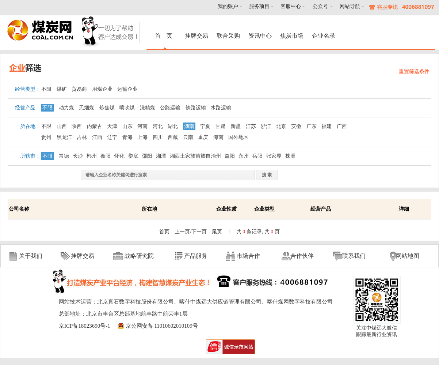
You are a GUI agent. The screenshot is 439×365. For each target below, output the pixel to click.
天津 (112, 126)
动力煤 (66, 107)
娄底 (133, 156)
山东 (127, 126)
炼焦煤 (107, 107)
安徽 (296, 126)
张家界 (274, 156)
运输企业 (127, 89)
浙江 (266, 126)
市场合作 (248, 256)
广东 (311, 126)
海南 (218, 137)
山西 (62, 126)
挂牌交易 (196, 36)
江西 (97, 137)
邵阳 (147, 156)
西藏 (173, 137)
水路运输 (221, 107)
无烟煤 (86, 107)
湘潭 (161, 156)
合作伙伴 (302, 256)
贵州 (46, 137)
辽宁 (112, 137)
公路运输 (170, 107)
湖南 (189, 126)
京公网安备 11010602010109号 (162, 326)
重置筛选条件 (414, 71)
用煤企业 (102, 89)
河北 (158, 126)
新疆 (235, 126)
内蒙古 (94, 126)
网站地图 (407, 256)
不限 (46, 89)
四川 (158, 137)
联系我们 (354, 256)
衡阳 (105, 156)
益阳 (230, 156)
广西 (342, 126)
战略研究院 (139, 256)
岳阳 (257, 156)
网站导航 (350, 6)
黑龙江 (64, 137)
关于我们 (30, 256)
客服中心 (290, 6)
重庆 (203, 137)
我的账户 (228, 6)
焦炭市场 (292, 36)
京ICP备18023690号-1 (84, 326)
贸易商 (79, 89)
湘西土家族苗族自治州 (195, 156)
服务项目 (259, 6)
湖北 (173, 126)
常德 (64, 156)
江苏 (251, 126)
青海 (127, 137)
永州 (243, 156)
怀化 (119, 156)
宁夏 (205, 126)
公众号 (320, 6)
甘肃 (220, 126)
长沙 (78, 156)
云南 (188, 137)
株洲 (290, 156)
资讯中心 (260, 36)
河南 (142, 126)
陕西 (77, 126)
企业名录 (323, 36)
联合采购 (228, 36)
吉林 (82, 137)
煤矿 (62, 89)
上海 (142, 137)
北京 (281, 126)
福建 (326, 126)
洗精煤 (147, 107)
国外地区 (238, 137)
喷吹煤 (127, 107)
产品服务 (195, 256)
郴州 (92, 156)
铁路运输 (196, 107)
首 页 (165, 36)
